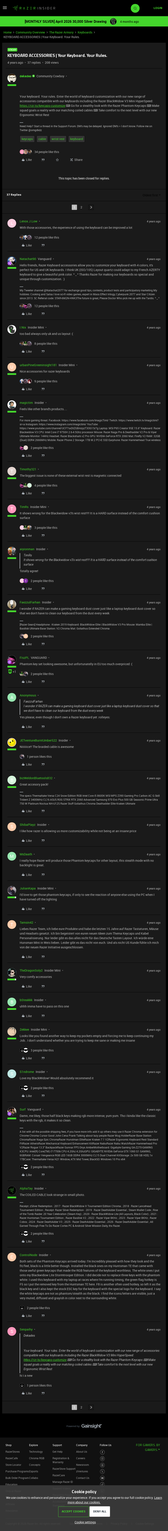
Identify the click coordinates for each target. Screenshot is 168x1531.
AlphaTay (26, 1188)
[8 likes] (38, 343)
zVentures (82, 1471)
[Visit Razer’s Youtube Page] (102, 1478)
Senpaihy (26, 1329)
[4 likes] (38, 485)
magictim (26, 403)
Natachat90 (28, 259)
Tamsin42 (26, 922)
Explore (33, 1445)
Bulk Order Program (17, 1478)
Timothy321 (28, 469)
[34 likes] (39, 151)
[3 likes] (38, 527)
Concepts (34, 1464)
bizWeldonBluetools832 (36, 778)
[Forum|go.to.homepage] (34, 8)
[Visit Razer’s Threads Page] (102, 1465)
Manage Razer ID (62, 1482)
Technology (36, 1451)
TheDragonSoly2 (31, 970)
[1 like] (36, 756)
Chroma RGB (36, 1458)
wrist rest (58, 139)
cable (42, 139)
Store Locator (13, 1464)
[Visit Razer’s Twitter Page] (102, 1471)
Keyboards (85, 32)
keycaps (27, 139)
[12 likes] (39, 237)
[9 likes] (38, 381)
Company (82, 1445)
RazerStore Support (63, 1468)
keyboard (76, 139)
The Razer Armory (61, 32)
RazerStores (12, 1451)
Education (11, 1484)
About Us (81, 1451)
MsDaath (26, 854)
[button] (4, 9)
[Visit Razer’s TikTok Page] (102, 1484)
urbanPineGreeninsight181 (38, 365)
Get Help (57, 1451)
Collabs (33, 1478)
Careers (80, 1458)
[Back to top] (159, 1421)
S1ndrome (27, 1072)
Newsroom (82, 1464)
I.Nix (23, 327)
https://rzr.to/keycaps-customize (42, 106)
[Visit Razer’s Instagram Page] (102, 1458)
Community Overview (30, 32)
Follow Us (105, 1445)
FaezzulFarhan (30, 602)
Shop (8, 1445)
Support (57, 1445)
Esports (33, 1471)
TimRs (24, 507)
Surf (23, 1109)
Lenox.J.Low (28, 221)
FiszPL (24, 658)
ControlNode (28, 1255)
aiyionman (27, 549)
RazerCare (58, 1475)
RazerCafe (11, 1458)
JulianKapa (28, 888)
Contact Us (82, 1478)
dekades (25, 76)
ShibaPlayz (27, 825)
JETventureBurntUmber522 (38, 740)
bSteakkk (26, 1000)
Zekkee (24, 1029)
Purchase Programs (17, 1471)
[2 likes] (37, 447)
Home (8, 32)
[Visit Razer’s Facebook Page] (102, 1452)
